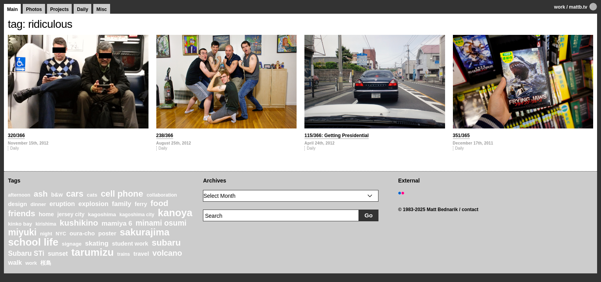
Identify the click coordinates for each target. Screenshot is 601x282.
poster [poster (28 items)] (107, 233)
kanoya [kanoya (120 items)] (175, 212)
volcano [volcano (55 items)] (167, 253)
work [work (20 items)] (31, 263)
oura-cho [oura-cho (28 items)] (82, 233)
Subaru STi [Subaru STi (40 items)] (26, 253)
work (559, 7)
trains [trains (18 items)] (123, 254)
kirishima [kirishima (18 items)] (46, 224)
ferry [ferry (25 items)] (141, 204)
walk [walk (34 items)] (15, 262)
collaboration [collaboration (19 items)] (162, 195)
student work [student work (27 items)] (130, 243)
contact (470, 209)
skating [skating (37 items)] (97, 243)
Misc (101, 9)
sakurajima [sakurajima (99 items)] (145, 232)
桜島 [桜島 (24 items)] (45, 263)
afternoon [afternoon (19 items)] (19, 195)
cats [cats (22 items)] (92, 195)
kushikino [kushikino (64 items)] (79, 222)
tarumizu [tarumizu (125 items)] (92, 252)
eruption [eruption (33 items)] (62, 203)
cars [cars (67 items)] (74, 194)
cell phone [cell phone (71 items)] (122, 194)
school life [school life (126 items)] (33, 242)
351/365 (461, 135)
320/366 (16, 135)
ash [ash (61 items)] (41, 193)
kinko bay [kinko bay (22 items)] (20, 224)
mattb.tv (578, 7)
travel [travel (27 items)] (141, 254)
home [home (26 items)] (46, 214)
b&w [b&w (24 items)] (57, 195)
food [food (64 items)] (159, 203)
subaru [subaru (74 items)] (166, 243)
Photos (34, 9)
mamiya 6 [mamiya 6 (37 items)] (116, 223)
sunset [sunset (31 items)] (58, 253)
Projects (59, 9)
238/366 (164, 135)
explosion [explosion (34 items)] (93, 203)
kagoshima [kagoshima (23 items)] (102, 214)
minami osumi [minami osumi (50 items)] (161, 223)
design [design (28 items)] (17, 204)
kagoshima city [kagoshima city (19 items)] (136, 214)
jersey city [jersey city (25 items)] (71, 214)
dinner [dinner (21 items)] (38, 204)
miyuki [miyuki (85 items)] (22, 232)
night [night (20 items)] (46, 234)
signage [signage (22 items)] (71, 244)
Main (12, 9)
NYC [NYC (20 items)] (61, 234)
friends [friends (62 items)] (21, 213)
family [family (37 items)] (121, 204)
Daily (82, 9)
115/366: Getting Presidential (336, 135)
